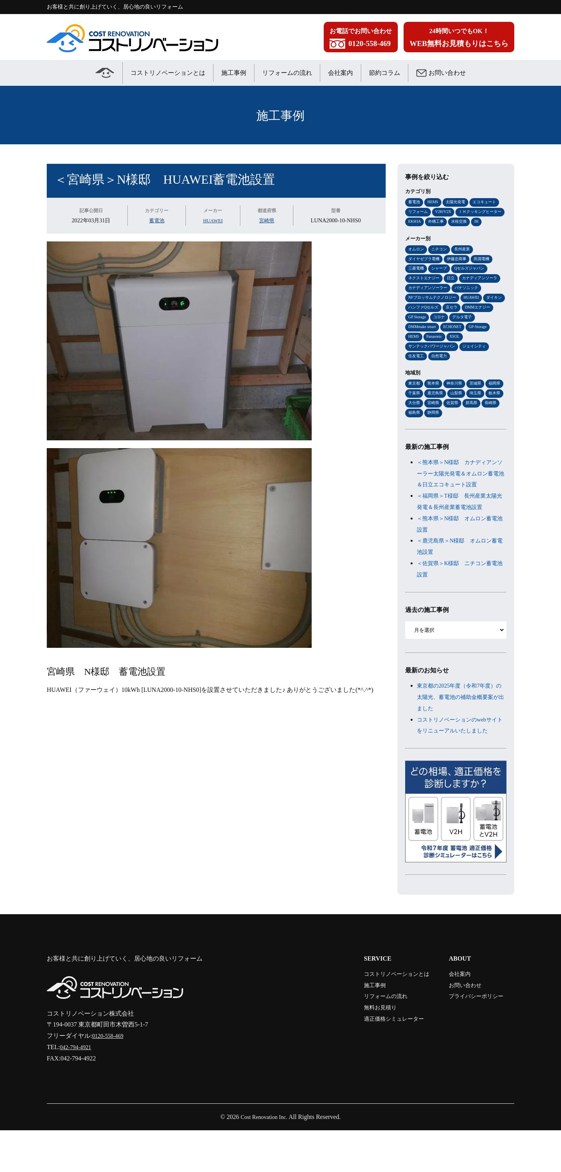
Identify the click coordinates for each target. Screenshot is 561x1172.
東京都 (414, 401)
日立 (454, 291)
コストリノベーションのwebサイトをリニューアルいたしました (460, 761)
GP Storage (474, 332)
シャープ (441, 281)
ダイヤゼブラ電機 (425, 271)
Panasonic (492, 353)
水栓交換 (416, 232)
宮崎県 (267, 220)
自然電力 (474, 373)
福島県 (455, 432)
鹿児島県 (457, 411)
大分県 (455, 421)
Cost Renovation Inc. (264, 1158)
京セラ (414, 332)
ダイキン (441, 322)
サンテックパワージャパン (452, 363)
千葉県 (435, 411)
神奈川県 (457, 401)
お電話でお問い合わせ (361, 39)
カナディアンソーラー (475, 302)
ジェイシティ (421, 373)
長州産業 (466, 261)
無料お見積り (364, 1049)
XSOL (414, 363)
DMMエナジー (443, 332)
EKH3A (470, 222)
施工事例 (233, 72)
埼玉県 (414, 421)
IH (435, 232)
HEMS (435, 202)
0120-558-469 (109, 1077)
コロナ (414, 342)
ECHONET (418, 353)
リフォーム (419, 212)
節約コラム (384, 72)
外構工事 (493, 222)
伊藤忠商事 (460, 271)
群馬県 (414, 432)
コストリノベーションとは (168, 72)
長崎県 (435, 432)
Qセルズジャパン (473, 281)
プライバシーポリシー (470, 1038)
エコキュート (490, 202)
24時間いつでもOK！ (458, 39)
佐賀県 (495, 421)
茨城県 (479, 401)
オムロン (416, 261)
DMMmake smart (473, 342)
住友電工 (450, 373)
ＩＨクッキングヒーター (431, 222)
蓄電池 (156, 220)
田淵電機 (487, 271)
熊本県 (435, 401)
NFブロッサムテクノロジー (467, 312)
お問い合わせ (441, 73)
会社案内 (340, 72)
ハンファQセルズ (473, 322)
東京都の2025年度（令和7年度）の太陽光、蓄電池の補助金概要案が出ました (460, 728)
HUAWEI (213, 220)
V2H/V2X (446, 212)
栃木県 (435, 421)
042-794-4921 (77, 1088)
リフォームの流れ (287, 72)
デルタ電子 (439, 342)
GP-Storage (446, 353)
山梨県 (479, 411)
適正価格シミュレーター (379, 1060)
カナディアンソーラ (427, 302)
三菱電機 (416, 281)
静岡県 (475, 432)
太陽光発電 (458, 202)
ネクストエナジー (425, 291)
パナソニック (421, 312)
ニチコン (441, 261)
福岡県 (414, 411)
